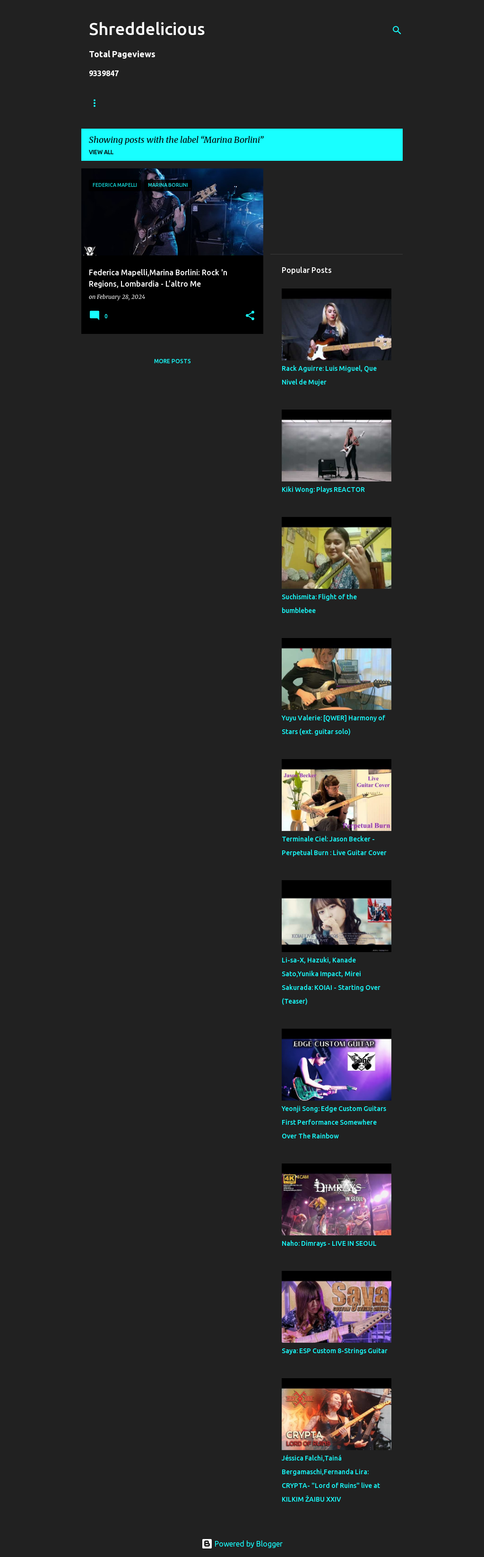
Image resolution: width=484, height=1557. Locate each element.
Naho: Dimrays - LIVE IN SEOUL (329, 1243)
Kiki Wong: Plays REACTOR (323, 489)
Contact (316, 103)
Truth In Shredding (159, 103)
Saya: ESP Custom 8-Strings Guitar (335, 1351)
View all (101, 152)
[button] (250, 316)
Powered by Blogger (242, 1544)
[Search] (397, 30)
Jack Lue (226, 103)
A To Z (271, 103)
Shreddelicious (147, 28)
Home (98, 103)
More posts (172, 361)
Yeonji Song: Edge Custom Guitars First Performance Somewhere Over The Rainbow (334, 1122)
